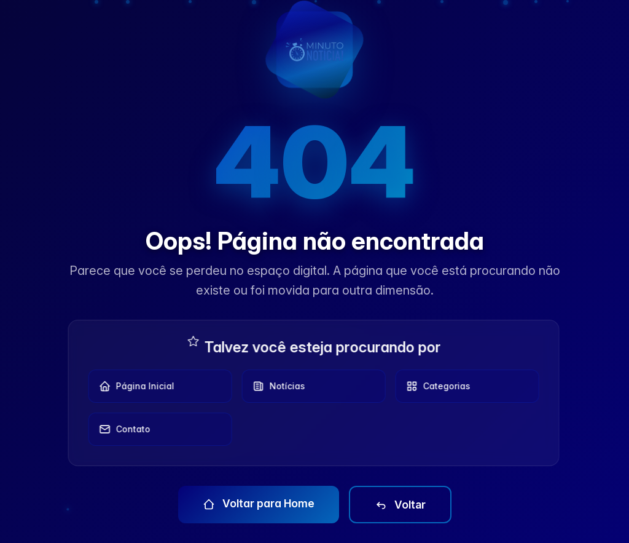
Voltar (400, 505)
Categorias (435, 386)
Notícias (275, 386)
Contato (121, 429)
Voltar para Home (258, 503)
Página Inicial (133, 386)
